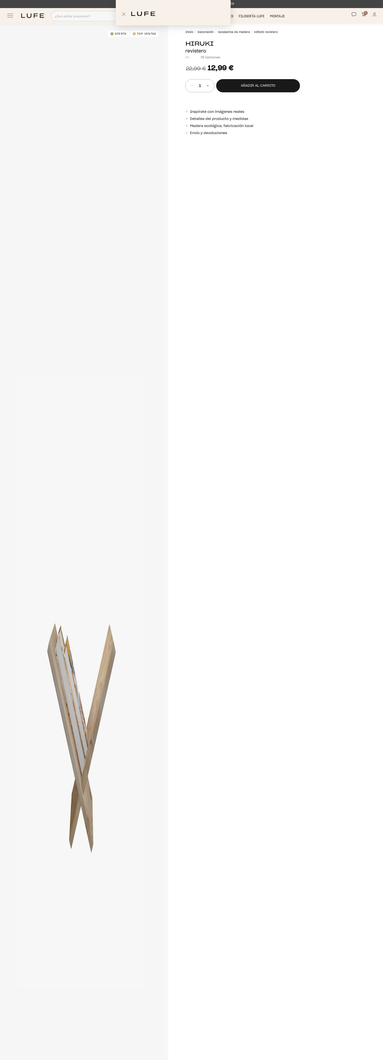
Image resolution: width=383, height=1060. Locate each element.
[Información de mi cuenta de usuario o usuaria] (374, 16)
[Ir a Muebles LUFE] (33, 15)
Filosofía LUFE (252, 16)
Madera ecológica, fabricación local (221, 126)
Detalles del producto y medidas (219, 119)
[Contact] (354, 14)
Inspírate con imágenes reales (217, 112)
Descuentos (199, 16)
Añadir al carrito (258, 85)
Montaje (278, 16)
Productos (174, 16)
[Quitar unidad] (190, 86)
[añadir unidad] (209, 86)
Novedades (224, 16)
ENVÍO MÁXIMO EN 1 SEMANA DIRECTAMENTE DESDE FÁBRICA (189, 3)
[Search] (118, 16)
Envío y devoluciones (208, 133)
